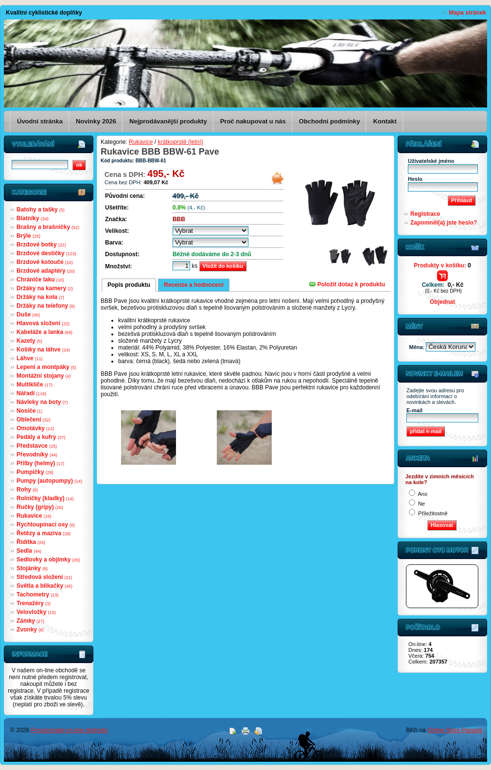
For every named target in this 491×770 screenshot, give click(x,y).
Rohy (27, 489)
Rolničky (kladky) (45, 498)
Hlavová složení (43, 323)
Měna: (417, 347)
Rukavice (34, 515)
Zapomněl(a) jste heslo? (443, 222)
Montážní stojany (43, 375)
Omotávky (35, 428)
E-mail (414, 410)
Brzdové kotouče (45, 262)
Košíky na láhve (43, 349)
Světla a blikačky (44, 585)
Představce (37, 445)
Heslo (415, 179)
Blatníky (33, 218)
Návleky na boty (42, 402)
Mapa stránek (467, 12)
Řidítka (31, 542)
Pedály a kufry (41, 437)
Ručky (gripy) (40, 507)
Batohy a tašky (41, 209)
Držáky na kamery (45, 288)
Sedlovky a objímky (48, 559)
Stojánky (32, 568)
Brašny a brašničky (48, 227)
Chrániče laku (40, 279)
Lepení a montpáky (46, 367)
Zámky (30, 620)
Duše (28, 314)
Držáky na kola (40, 297)
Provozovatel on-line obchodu (69, 730)
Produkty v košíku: (442, 265)
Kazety (29, 340)
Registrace (425, 213)
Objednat (442, 301)
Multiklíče (35, 384)
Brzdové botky (41, 244)
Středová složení (44, 577)
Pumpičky (35, 472)
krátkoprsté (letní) (180, 142)
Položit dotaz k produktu (347, 284)
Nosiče (29, 410)
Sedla (29, 550)
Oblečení (34, 419)
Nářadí (31, 393)
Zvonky (30, 629)
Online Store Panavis (454, 730)
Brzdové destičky (46, 253)
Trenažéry (34, 603)
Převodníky (37, 454)
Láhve (30, 358)
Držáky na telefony (46, 305)
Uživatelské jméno (431, 161)
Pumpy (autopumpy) (49, 480)
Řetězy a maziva (43, 533)
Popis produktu (128, 284)
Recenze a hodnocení (194, 284)
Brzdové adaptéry (46, 270)
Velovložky (36, 612)
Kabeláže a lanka (44, 332)
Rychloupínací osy (46, 524)
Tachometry (37, 594)
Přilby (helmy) (40, 463)
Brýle (28, 235)
